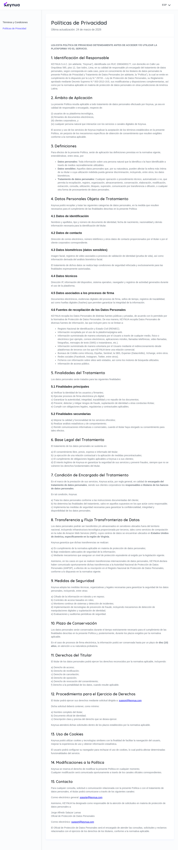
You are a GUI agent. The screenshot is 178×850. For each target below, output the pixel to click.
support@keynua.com (130, 700)
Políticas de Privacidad (14, 28)
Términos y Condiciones (15, 22)
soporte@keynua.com (91, 797)
